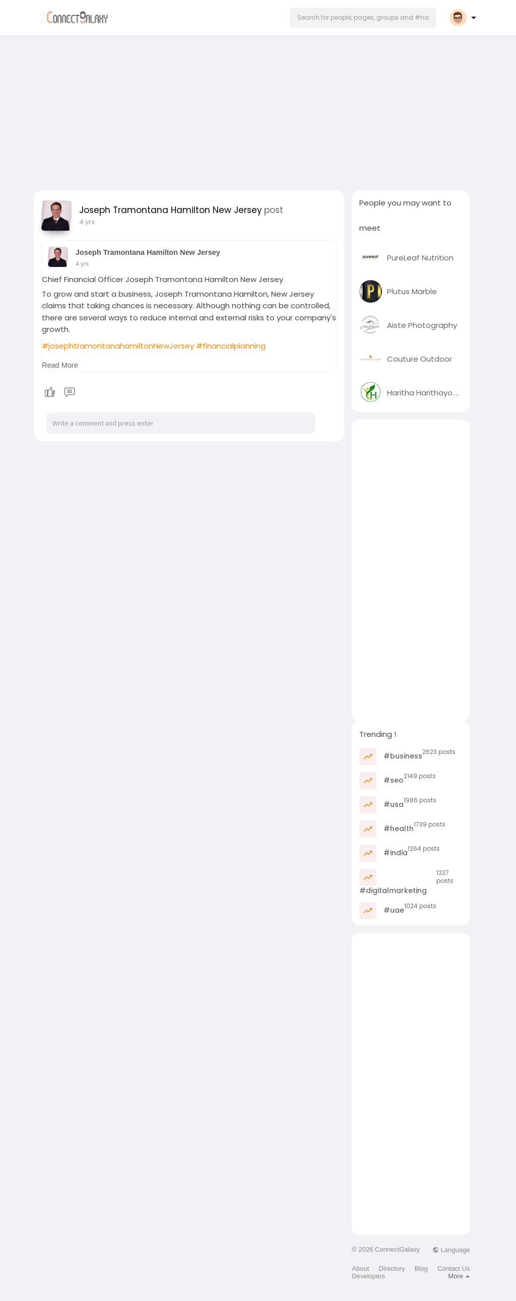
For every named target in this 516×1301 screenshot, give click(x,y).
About (360, 1268)
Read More (60, 365)
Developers (368, 1276)
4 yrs (87, 222)
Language (451, 1250)
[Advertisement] (258, 109)
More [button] (459, 1276)
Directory (392, 1268)
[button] (363, 18)
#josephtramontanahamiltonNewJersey (118, 345)
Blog (421, 1268)
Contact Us (453, 1268)
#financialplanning (231, 345)
